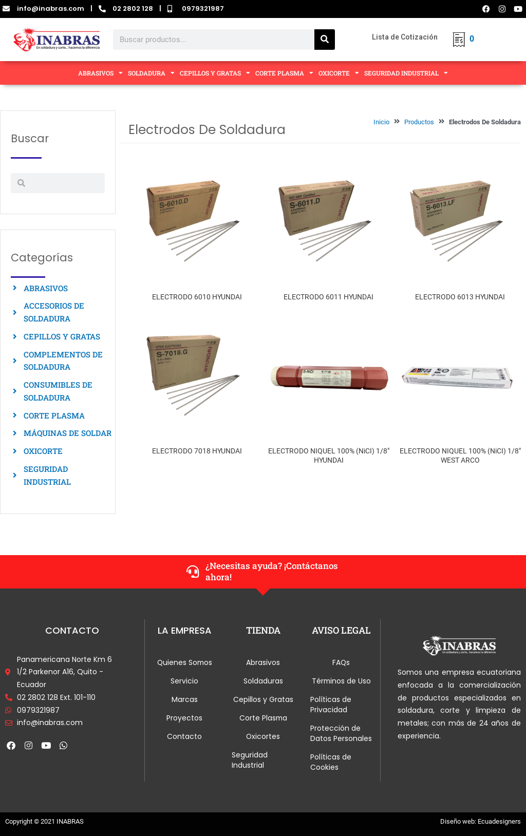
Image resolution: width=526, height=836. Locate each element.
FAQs (341, 662)
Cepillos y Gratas (263, 699)
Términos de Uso (341, 681)
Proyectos (184, 718)
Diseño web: (458, 821)
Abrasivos (263, 662)
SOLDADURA (151, 73)
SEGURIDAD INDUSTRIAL (406, 73)
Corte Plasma (263, 718)
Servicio (184, 681)
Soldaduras (263, 681)
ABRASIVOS (100, 73)
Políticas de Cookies (330, 762)
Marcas (185, 699)
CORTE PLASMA (284, 73)
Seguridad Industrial (250, 760)
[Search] (324, 39)
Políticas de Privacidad (330, 704)
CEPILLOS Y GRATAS (215, 73)
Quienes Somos (184, 662)
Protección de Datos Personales (341, 733)
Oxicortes (263, 736)
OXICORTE (338, 73)
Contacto (184, 736)
